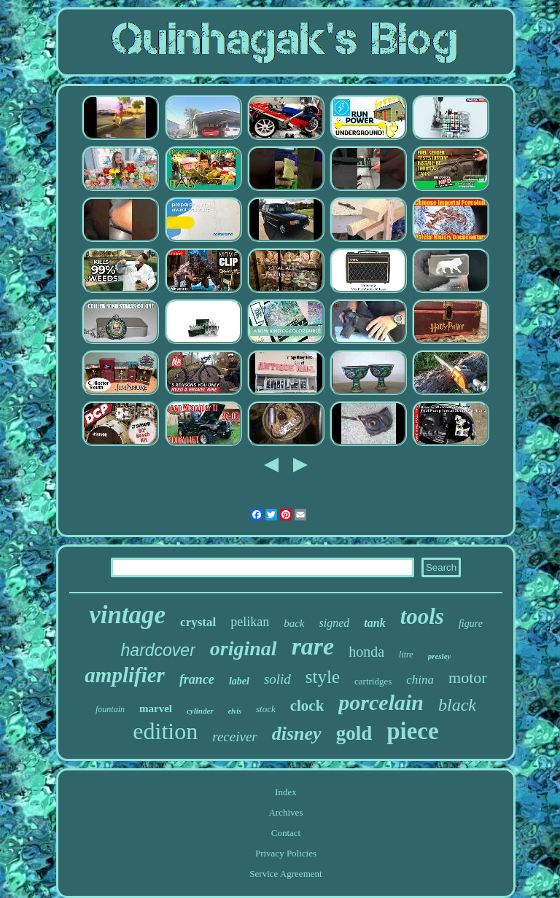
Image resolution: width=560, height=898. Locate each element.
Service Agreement (285, 873)
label (239, 681)
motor (467, 677)
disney (297, 733)
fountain (110, 709)
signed (334, 623)
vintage (127, 615)
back (294, 623)
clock (307, 705)
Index (286, 791)
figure (471, 623)
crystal (198, 622)
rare (313, 646)
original (243, 648)
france (196, 679)
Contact (285, 832)
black (457, 704)
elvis (234, 711)
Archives (286, 812)
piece (412, 731)
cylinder (200, 710)
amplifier (125, 675)
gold (354, 733)
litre (406, 654)
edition (165, 731)
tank (374, 623)
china (420, 680)
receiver (234, 736)
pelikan (249, 621)
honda (366, 652)
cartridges (373, 681)
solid (277, 679)
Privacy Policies (285, 853)
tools (422, 616)
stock (266, 708)
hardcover (158, 650)
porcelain (381, 702)
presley (439, 656)
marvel (155, 708)
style (323, 677)
